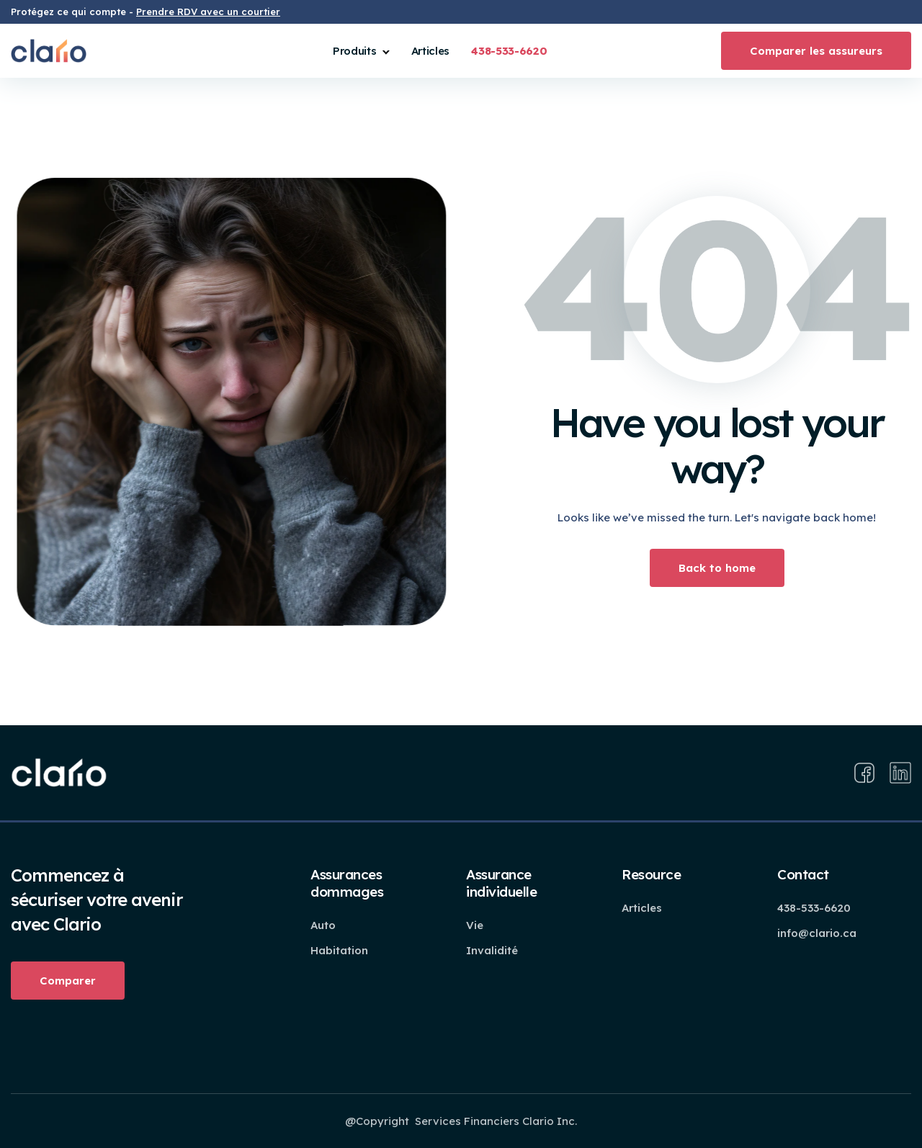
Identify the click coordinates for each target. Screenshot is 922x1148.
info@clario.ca (816, 933)
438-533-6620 (814, 908)
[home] (48, 51)
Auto (323, 925)
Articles (430, 50)
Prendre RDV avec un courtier (208, 11)
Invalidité (492, 950)
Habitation (339, 950)
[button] (361, 51)
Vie (474, 925)
